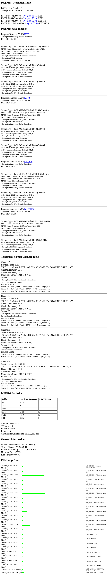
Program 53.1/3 (30, 16)
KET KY (28, 161)
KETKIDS (29, 209)
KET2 (27, 98)
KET (26, 34)
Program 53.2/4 (30, 18)
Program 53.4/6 (31, 23)
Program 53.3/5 (30, 21)
